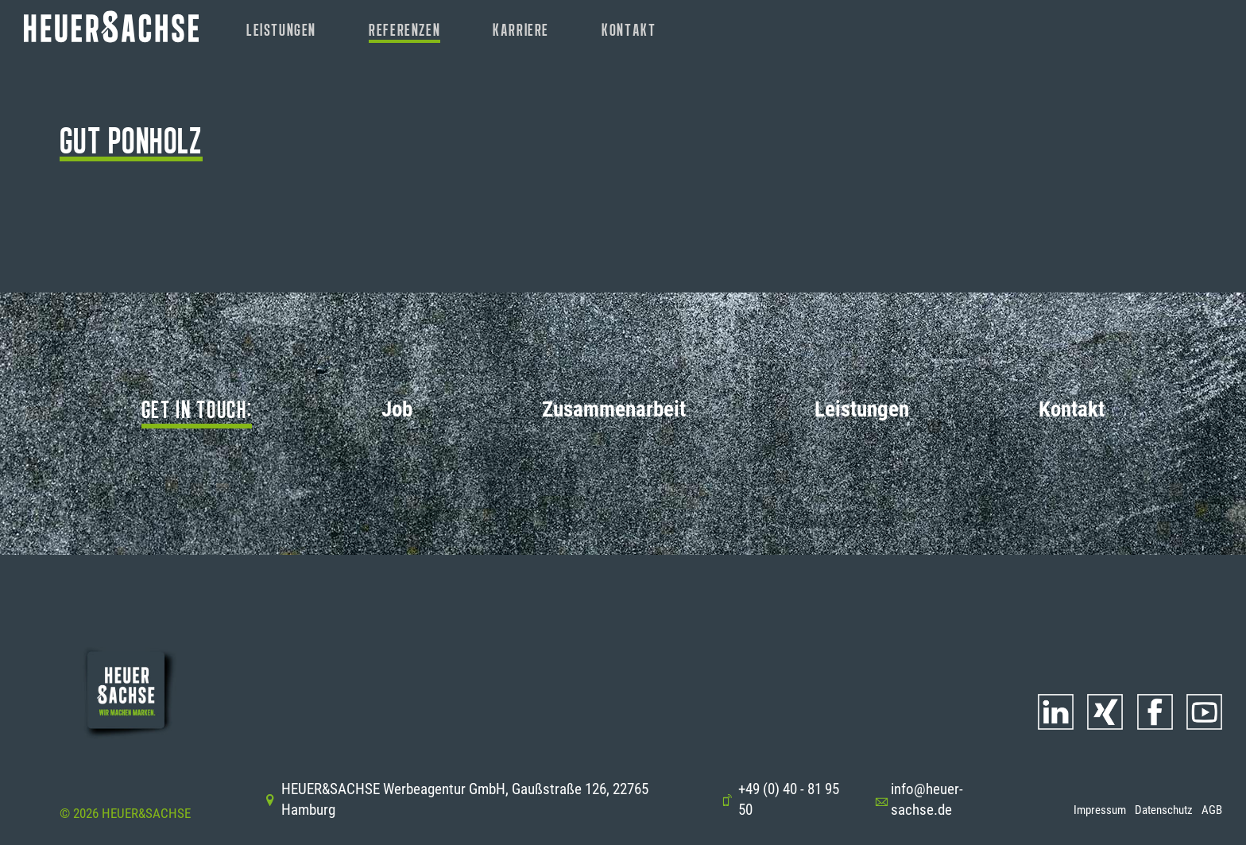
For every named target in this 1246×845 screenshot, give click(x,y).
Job (396, 409)
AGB (1212, 810)
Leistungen (281, 30)
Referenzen (404, 30)
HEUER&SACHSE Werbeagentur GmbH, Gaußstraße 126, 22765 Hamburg (456, 800)
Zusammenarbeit (614, 409)
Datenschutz (1164, 810)
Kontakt (629, 30)
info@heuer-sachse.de (918, 800)
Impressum (1100, 810)
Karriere (521, 30)
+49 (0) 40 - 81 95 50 (780, 800)
